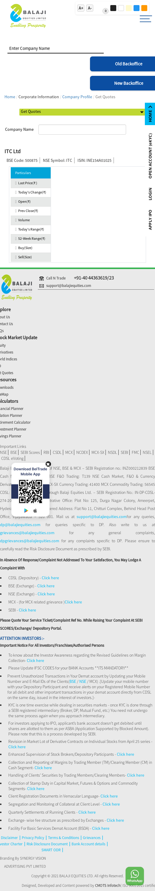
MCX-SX (98, 452)
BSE (13, 452)
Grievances (91, 837)
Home (9, 96)
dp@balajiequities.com (20, 524)
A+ (81, 8)
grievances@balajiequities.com (27, 532)
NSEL (147, 452)
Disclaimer (9, 837)
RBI (46, 452)
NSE (3, 452)
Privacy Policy (33, 837)
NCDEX (82, 452)
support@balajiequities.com (102, 516)
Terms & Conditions (63, 837)
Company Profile (77, 96)
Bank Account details (88, 844)
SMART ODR (51, 849)
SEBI (124, 452)
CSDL (57, 452)
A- (90, 8)
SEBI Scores (30, 452)
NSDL (112, 452)
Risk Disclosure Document (47, 844)
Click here (50, 577)
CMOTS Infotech (107, 885)
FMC (135, 452)
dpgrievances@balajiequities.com (30, 540)
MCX (69, 452)
